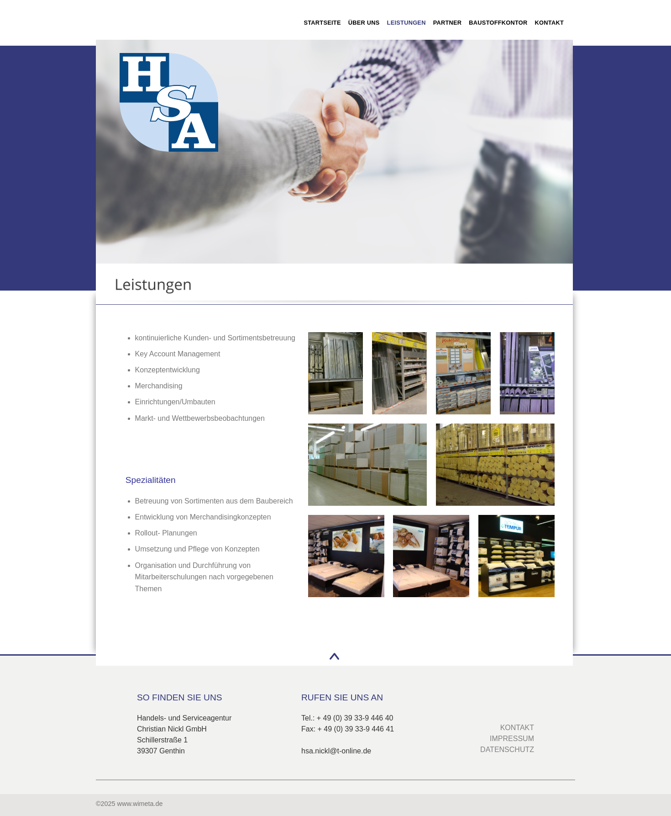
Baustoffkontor (498, 22)
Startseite (322, 22)
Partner (447, 22)
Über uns (364, 22)
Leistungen (406, 22)
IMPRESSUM (512, 738)
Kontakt (549, 22)
